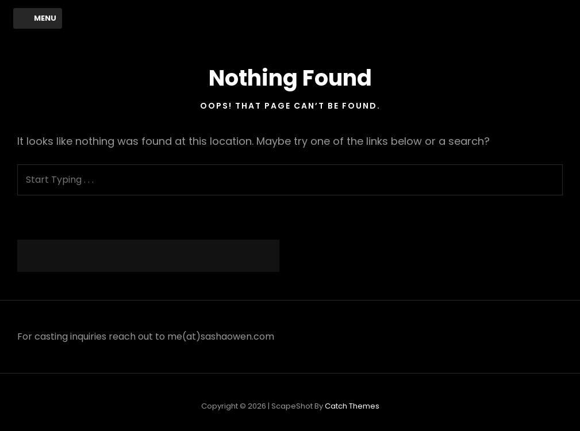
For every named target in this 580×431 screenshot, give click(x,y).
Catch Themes (352, 406)
